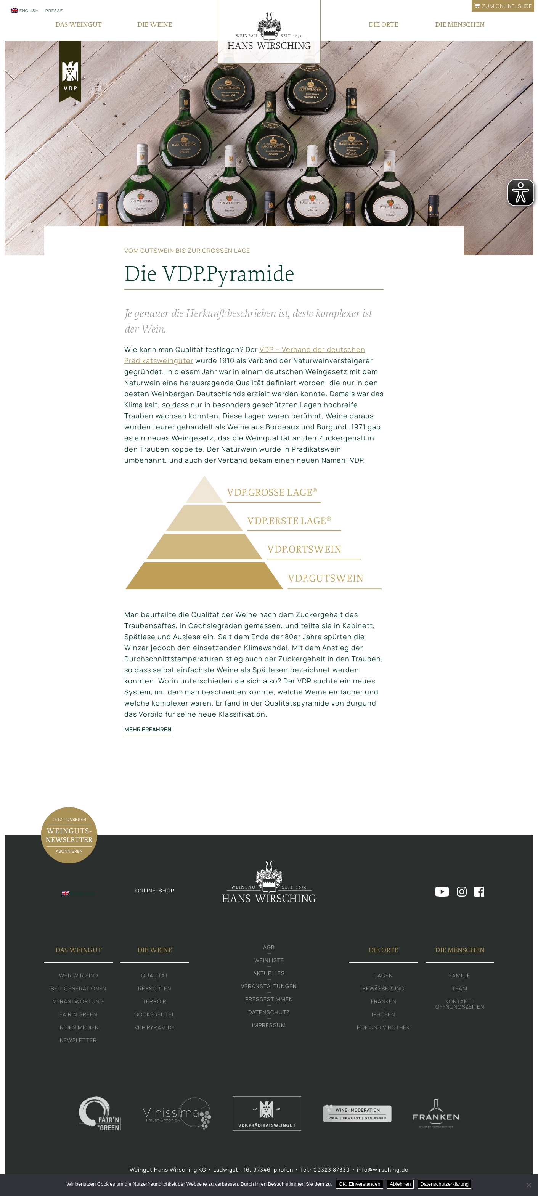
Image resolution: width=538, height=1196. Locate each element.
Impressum (269, 1025)
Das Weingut (78, 949)
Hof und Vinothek (383, 1027)
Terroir (155, 1001)
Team (459, 988)
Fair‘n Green (78, 1014)
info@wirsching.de (382, 1169)
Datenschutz (269, 1012)
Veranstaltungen (269, 986)
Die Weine (154, 949)
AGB (269, 947)
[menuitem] (24, 10)
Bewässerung (383, 988)
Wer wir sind (78, 975)
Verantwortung (78, 1001)
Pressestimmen (269, 999)
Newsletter (78, 1040)
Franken (383, 1001)
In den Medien (78, 1027)
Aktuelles (269, 973)
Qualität (154, 975)
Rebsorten (154, 988)
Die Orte (383, 949)
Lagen (383, 975)
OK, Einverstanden (359, 1184)
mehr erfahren (153, 729)
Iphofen (383, 1014)
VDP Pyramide (155, 1027)
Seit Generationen (78, 988)
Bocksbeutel (155, 1014)
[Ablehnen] (528, 1185)
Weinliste (269, 960)
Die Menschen (460, 949)
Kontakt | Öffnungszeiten (459, 1004)
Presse (54, 10)
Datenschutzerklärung (444, 1184)
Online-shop (154, 890)
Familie (460, 975)
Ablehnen (400, 1184)
